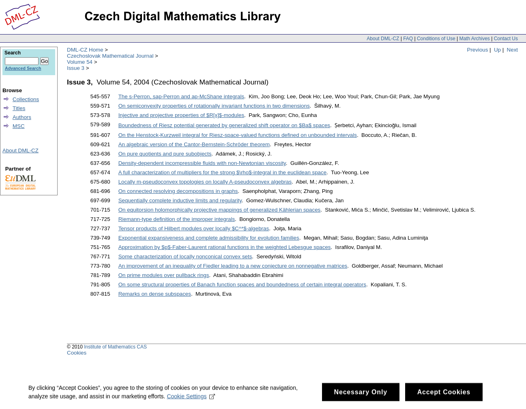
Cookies (76, 353)
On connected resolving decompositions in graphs (178, 191)
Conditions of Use (436, 38)
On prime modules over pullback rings (163, 275)
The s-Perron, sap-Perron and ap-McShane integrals (181, 96)
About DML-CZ (383, 38)
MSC (19, 126)
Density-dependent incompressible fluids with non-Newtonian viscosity (202, 163)
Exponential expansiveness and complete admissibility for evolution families (208, 238)
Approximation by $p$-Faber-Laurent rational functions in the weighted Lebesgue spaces (224, 247)
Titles (19, 108)
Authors (22, 117)
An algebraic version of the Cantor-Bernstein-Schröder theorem (194, 144)
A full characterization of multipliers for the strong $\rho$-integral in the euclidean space (222, 172)
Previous (477, 50)
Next (512, 50)
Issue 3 (75, 68)
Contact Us (506, 38)
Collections (26, 99)
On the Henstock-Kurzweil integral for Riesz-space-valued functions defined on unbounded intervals (237, 135)
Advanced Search (23, 68)
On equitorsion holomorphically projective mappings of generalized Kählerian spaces (219, 210)
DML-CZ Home (85, 50)
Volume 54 (79, 62)
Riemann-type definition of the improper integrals (176, 219)
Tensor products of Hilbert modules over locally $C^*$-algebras (193, 228)
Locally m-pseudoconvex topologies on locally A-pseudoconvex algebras (205, 182)
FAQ (408, 38)
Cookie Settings (191, 399)
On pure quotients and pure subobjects (165, 154)
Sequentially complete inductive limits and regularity (180, 200)
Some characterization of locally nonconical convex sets (185, 256)
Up (497, 50)
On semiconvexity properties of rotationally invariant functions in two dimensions (214, 106)
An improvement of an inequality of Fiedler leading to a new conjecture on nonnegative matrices (233, 266)
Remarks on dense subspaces (154, 294)
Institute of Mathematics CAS (115, 347)
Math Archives (474, 38)
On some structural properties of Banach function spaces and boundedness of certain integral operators (242, 284)
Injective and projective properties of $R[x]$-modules (181, 115)
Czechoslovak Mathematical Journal (110, 56)
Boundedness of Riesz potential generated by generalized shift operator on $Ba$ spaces (224, 125)
